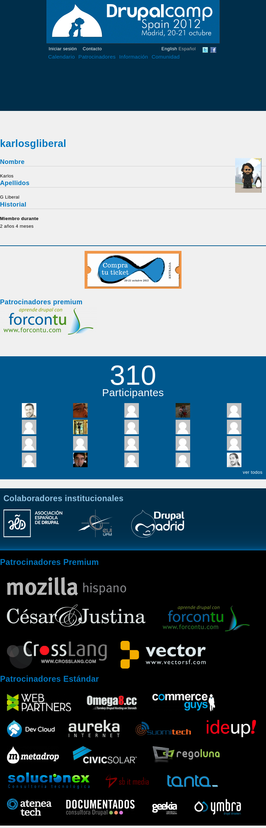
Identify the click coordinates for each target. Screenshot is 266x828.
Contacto (92, 48)
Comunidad (166, 57)
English (169, 48)
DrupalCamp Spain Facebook (213, 50)
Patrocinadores (97, 57)
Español (187, 48)
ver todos (253, 472)
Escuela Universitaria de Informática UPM (95, 526)
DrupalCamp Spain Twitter (205, 50)
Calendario (61, 57)
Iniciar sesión (63, 48)
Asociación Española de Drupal (32, 526)
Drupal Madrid (157, 526)
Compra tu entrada (133, 270)
